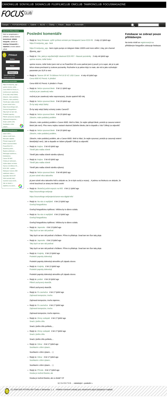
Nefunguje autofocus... (10, 153)
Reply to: (33, 40)
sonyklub (26, 4)
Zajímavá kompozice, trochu (41, 295)
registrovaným (146, 42)
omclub (76, 4)
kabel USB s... (7, 133)
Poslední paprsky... (9, 114)
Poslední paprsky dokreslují (41, 256)
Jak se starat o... (8, 183)
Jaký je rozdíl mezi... (9, 136)
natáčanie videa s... (9, 173)
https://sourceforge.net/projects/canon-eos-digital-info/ (51, 196)
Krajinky (40, 253)
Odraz (39, 344)
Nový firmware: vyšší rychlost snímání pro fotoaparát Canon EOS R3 (65, 40)
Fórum (61, 25)
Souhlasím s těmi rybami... (40, 347)
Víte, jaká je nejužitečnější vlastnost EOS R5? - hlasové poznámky (64, 56)
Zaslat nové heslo (9, 77)
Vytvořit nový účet (9, 75)
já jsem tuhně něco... (9, 104)
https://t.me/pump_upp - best (41, 43)
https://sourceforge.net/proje (41, 192)
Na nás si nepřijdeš (45, 201)
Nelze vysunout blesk (10, 143)
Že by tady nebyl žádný (10, 94)
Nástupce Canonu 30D (10, 171)
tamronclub (93, 4)
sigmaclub (42, 4)
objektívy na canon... (9, 185)
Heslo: (13, 66)
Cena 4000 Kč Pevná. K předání (43, 78)
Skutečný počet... (8, 148)
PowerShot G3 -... (8, 146)
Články (52, 25)
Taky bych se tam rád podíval (41, 230)
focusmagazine (114, 4)
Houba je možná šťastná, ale (41, 373)
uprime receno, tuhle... (10, 87)
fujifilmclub (61, 4)
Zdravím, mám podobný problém (43, 117)
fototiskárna (6, 156)
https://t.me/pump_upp (39, 48)
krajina (40, 146)
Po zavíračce (42, 292)
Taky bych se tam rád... (10, 112)
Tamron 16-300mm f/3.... (11, 166)
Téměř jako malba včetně (11, 102)
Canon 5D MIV (7, 158)
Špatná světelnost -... (9, 151)
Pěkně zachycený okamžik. (11, 117)
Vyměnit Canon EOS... (10, 181)
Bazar (69, 25)
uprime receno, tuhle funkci (41, 59)
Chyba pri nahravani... (10, 161)
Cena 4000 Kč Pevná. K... (11, 89)
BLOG (43, 25)
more (21, 125)
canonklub (10, 4)
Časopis (6, 25)
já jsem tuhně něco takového (41, 175)
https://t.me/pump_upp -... (11, 84)
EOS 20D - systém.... (9, 168)
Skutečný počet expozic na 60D (50, 188)
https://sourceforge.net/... (11, 107)
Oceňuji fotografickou (9, 109)
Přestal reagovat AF (9, 141)
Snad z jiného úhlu (9, 122)
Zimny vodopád (43, 318)
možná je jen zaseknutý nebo (41, 91)
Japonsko (41, 227)
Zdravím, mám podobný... (11, 97)
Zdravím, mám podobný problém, (43, 133)
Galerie (33, 25)
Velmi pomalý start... (9, 178)
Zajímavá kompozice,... (10, 119)
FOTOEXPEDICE (20, 25)
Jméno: (13, 59)
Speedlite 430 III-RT (9, 176)
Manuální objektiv (8, 138)
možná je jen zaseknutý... (11, 92)
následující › (79, 383)
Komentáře (79, 25)
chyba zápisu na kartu (10, 163)
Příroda (40, 370)
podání (40, 279)
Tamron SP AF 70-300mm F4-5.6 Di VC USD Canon (58, 75)
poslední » (88, 383)
